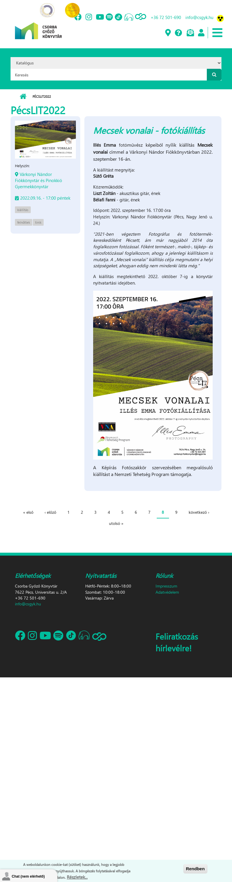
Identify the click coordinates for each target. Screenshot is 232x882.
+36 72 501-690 (166, 17)
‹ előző (50, 512)
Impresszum (166, 586)
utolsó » (116, 523)
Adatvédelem (167, 592)
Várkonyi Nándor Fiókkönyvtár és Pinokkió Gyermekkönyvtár (38, 180)
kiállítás (22, 210)
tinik (38, 222)
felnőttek (23, 222)
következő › (199, 512)
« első (28, 512)
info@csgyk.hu (199, 17)
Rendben (195, 868)
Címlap (23, 96)
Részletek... (77, 877)
